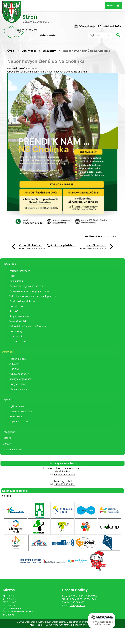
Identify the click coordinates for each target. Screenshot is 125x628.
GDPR (12, 275)
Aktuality (49, 50)
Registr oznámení (19, 316)
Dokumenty (15, 331)
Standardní (63, 35)
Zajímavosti (8, 399)
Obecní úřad (9, 263)
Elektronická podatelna (22, 301)
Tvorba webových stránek (58, 624)
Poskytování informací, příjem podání (29, 291)
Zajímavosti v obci (19, 421)
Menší (60, 35)
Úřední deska (16, 306)
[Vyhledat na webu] (105, 35)
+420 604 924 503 (64, 474)
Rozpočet (14, 311)
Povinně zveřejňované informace (27, 286)
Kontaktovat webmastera (51, 621)
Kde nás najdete (11, 449)
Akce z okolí (15, 416)
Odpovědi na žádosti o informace (27, 326)
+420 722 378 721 (64, 484)
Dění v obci (28, 50)
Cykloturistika (16, 406)
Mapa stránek (73, 621)
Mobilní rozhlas (17, 341)
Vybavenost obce (19, 373)
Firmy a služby (17, 384)
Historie (7, 437)
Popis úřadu (16, 280)
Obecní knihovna (18, 389)
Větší (67, 35)
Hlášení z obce (17, 358)
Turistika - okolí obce (21, 411)
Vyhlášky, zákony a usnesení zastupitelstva (33, 296)
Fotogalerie (8, 431)
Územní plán (16, 336)
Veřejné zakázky (18, 321)
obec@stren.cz (77, 605)
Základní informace (19, 270)
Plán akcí (14, 368)
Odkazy (6, 443)
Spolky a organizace (20, 378)
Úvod (10, 50)
